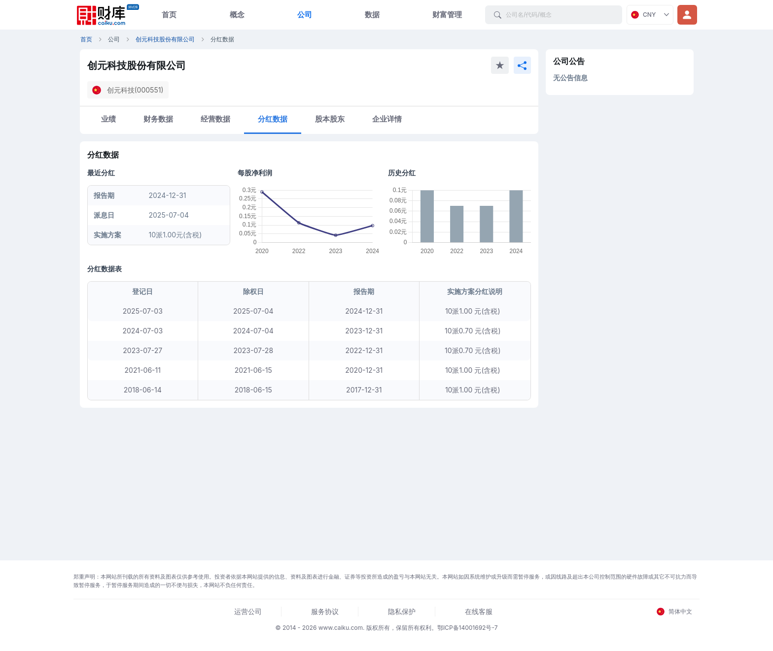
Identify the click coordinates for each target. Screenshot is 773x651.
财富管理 (447, 14)
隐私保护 (402, 611)
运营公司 (248, 611)
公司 (304, 14)
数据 (372, 14)
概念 (237, 14)
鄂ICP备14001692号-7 (467, 627)
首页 (169, 14)
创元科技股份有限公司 (165, 39)
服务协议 (325, 611)
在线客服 (478, 611)
